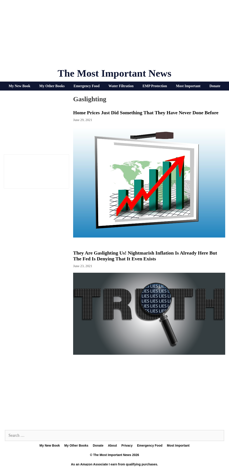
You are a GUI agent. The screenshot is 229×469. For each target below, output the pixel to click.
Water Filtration (121, 86)
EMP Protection (154, 86)
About (112, 445)
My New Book (19, 86)
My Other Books (52, 86)
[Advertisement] (114, 35)
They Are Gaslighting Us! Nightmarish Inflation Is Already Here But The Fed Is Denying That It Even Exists (145, 256)
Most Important (188, 86)
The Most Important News (115, 73)
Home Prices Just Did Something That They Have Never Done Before (145, 112)
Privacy (127, 445)
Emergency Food (87, 86)
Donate (214, 86)
